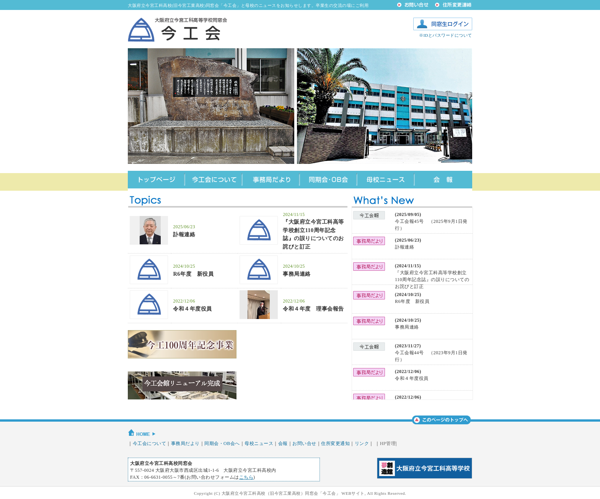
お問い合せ (304, 443)
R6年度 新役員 (193, 274)
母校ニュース (259, 443)
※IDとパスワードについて (445, 35)
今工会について (149, 443)
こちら (246, 477)
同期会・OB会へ (222, 443)
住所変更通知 (335, 443)
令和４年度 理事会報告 (313, 309)
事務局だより (185, 443)
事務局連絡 (297, 274)
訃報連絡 (184, 234)
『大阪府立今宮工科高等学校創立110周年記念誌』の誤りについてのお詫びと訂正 (432, 279)
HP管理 (388, 443)
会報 (283, 443)
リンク (362, 443)
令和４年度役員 (192, 309)
